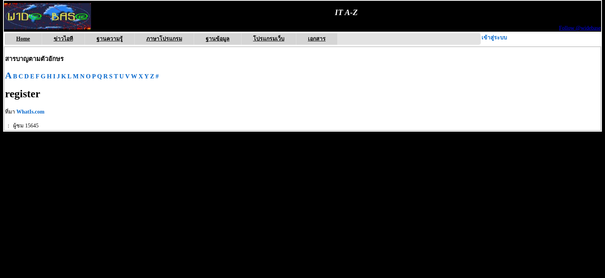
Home (23, 39)
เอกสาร (317, 39)
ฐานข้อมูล (218, 39)
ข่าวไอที (63, 39)
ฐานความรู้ (109, 39)
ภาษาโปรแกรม (164, 39)
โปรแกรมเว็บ (268, 39)
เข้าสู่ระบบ (494, 38)
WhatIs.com (31, 112)
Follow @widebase (580, 28)
